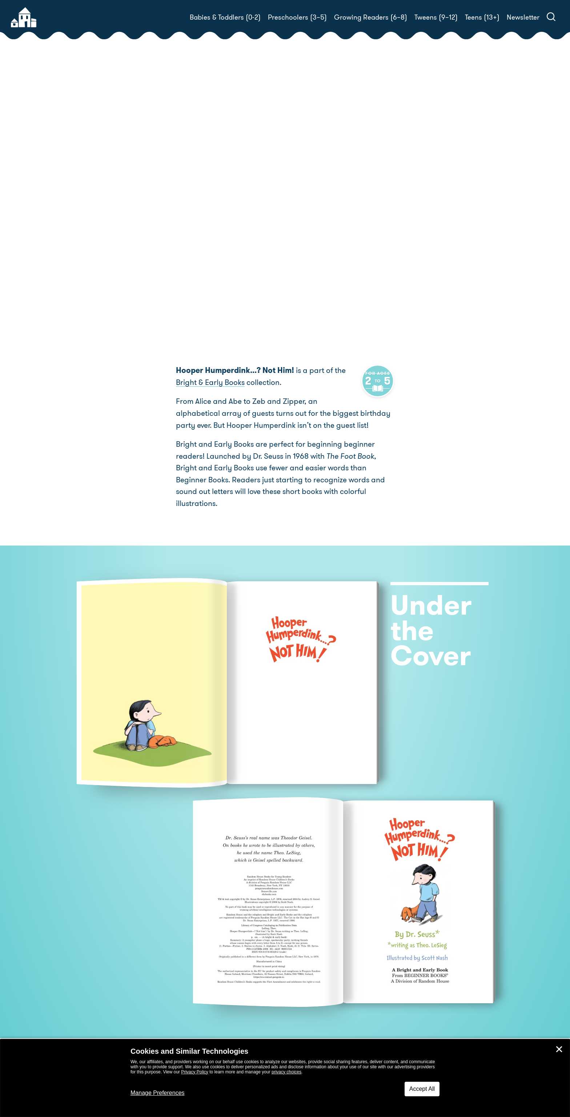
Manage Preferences (158, 1093)
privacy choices (286, 1071)
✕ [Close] (559, 1049)
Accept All (422, 1089)
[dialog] (285, 1078)
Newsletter (523, 17)
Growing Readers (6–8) (370, 17)
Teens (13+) (482, 17)
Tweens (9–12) (436, 17)
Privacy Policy (194, 1071)
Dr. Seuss (330, 217)
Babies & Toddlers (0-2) (225, 17)
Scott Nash (421, 217)
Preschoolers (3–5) (297, 17)
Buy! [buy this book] (308, 242)
